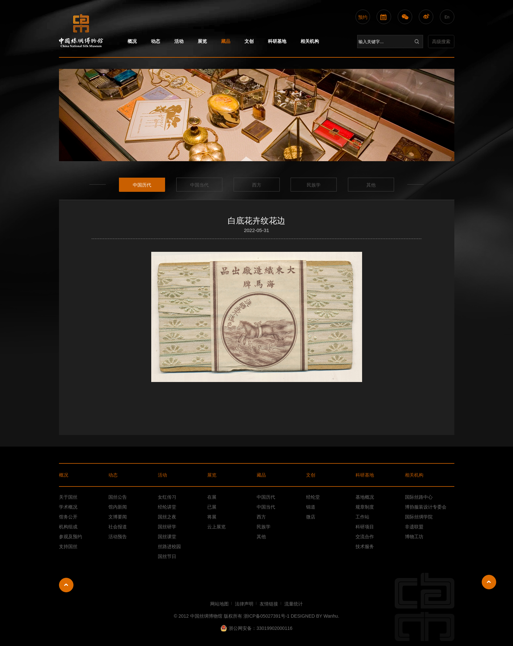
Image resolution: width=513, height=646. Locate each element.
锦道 (310, 507)
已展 (211, 507)
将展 (211, 516)
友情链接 (269, 603)
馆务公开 (68, 516)
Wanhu (331, 616)
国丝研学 (167, 526)
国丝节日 (167, 556)
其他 (371, 185)
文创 (249, 41)
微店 (310, 516)
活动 (179, 41)
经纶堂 (313, 497)
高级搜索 (441, 41)
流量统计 (293, 603)
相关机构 (309, 41)
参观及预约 (70, 536)
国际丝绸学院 (419, 516)
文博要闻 (117, 516)
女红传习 (167, 497)
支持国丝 (68, 546)
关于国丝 (68, 497)
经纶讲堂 (167, 507)
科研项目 (365, 526)
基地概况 (365, 497)
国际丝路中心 (419, 497)
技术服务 (365, 546)
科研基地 (277, 41)
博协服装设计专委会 (425, 507)
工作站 (362, 516)
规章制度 (365, 507)
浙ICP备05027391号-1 (266, 616)
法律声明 (244, 603)
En (446, 17)
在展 (211, 497)
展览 (202, 41)
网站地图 (219, 603)
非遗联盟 (414, 526)
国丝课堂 (167, 536)
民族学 (314, 185)
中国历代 (142, 185)
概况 (132, 41)
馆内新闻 (117, 507)
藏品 (225, 41)
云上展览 (216, 526)
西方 (256, 185)
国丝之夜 (167, 516)
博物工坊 (414, 536)
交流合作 (365, 536)
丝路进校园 (169, 546)
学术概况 (68, 507)
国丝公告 (117, 497)
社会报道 (117, 526)
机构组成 (68, 526)
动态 (155, 41)
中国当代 (199, 185)
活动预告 (117, 536)
